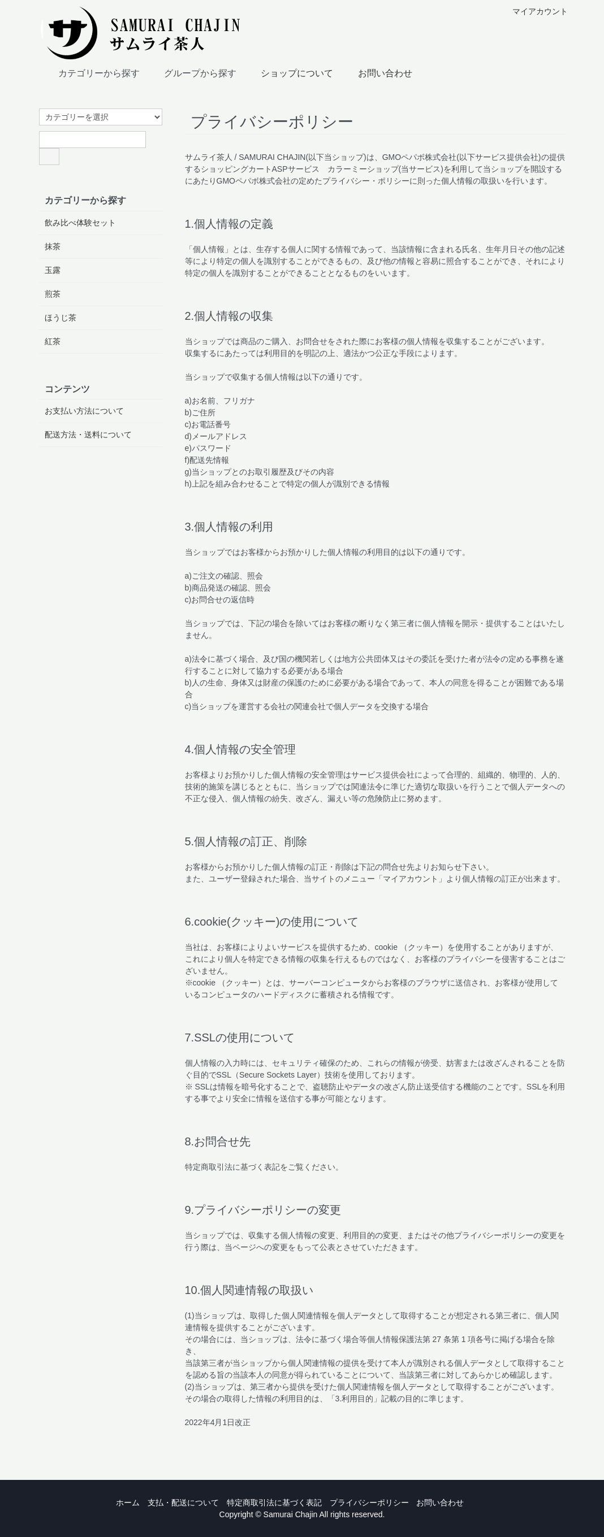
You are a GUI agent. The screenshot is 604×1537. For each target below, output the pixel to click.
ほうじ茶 (60, 317)
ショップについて (288, 72)
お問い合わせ (377, 72)
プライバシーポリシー (369, 1502)
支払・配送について (183, 1502)
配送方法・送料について (88, 434)
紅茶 (53, 341)
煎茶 (53, 293)
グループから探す (192, 72)
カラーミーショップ (363, 168)
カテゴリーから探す (91, 72)
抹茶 (53, 246)
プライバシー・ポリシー (365, 180)
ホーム (128, 1502)
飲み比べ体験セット (80, 222)
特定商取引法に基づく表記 (274, 1502)
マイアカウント (534, 11)
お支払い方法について (84, 410)
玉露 (53, 270)
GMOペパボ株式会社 (419, 157)
